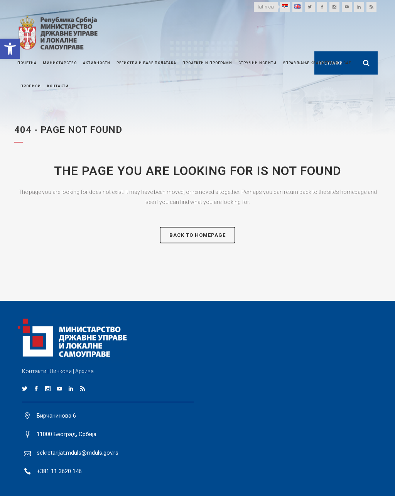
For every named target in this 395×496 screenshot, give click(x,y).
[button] (10, 49)
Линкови (61, 371)
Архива (84, 371)
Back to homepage (197, 235)
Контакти (34, 371)
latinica (266, 7)
